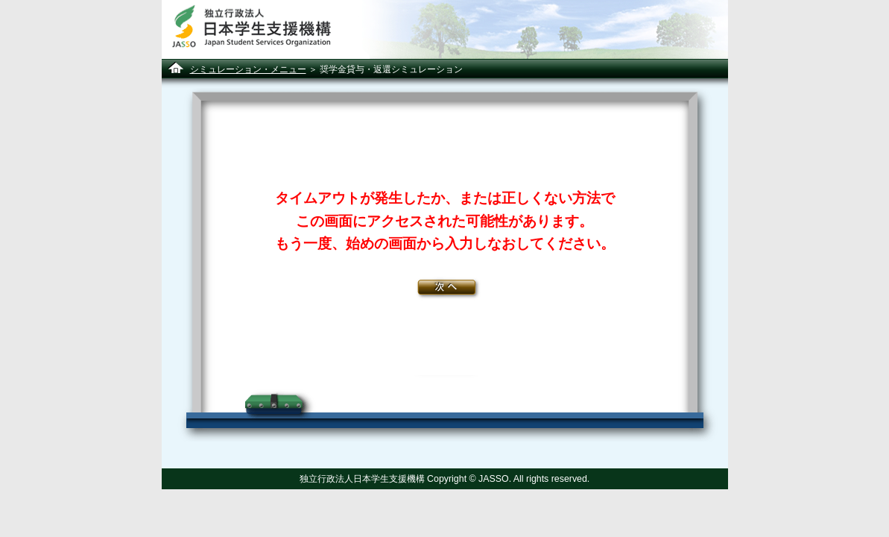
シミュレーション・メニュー (248, 69)
